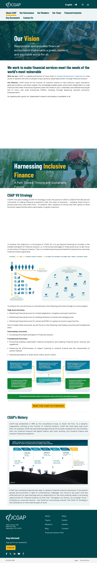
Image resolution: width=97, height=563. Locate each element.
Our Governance (27, 12)
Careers (65, 524)
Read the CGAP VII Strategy (48, 406)
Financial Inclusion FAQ (54, 533)
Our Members (43, 12)
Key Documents (13, 17)
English (68, 4)
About (47, 516)
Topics (47, 520)
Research (48, 524)
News (64, 516)
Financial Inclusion (72, 12)
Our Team (56, 12)
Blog (46, 528)
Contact (65, 528)
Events (64, 520)
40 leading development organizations (70, 76)
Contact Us (28, 17)
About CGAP (11, 12)
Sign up (10, 548)
